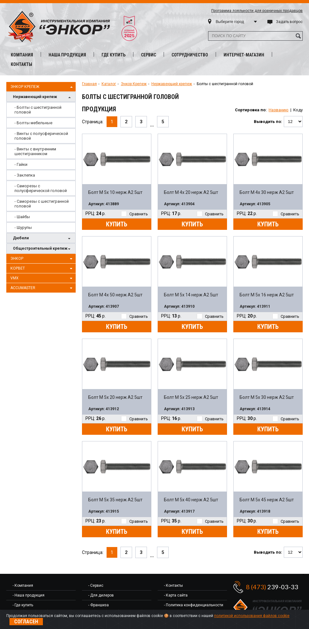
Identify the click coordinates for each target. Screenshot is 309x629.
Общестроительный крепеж (42, 249)
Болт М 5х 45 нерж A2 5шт (267, 499)
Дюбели (42, 238)
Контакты (21, 64)
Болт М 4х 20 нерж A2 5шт (191, 192)
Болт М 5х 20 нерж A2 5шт (115, 397)
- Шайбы (22, 216)
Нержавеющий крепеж (42, 97)
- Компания (23, 585)
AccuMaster (42, 288)
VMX (42, 278)
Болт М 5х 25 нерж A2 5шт (191, 397)
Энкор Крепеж (42, 87)
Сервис (148, 54)
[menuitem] (41, 109)
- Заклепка (25, 175)
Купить (116, 224)
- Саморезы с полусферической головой (41, 188)
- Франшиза (98, 605)
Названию (279, 110)
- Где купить (23, 605)
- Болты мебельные (33, 122)
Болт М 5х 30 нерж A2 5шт (267, 397)
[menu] (41, 167)
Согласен (26, 622)
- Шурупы (23, 227)
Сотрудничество (190, 54)
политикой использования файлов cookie (251, 616)
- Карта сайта (176, 595)
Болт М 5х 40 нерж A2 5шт (191, 499)
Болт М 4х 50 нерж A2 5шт (115, 294)
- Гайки (21, 164)
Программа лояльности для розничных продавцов (257, 11)
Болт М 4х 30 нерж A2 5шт (267, 192)
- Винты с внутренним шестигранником (35, 151)
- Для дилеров (101, 595)
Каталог (109, 84)
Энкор (42, 258)
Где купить (113, 54)
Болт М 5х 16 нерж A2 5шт (267, 294)
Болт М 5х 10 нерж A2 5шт (115, 192)
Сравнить (134, 214)
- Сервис (95, 585)
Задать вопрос (289, 22)
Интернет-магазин (244, 54)
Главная (89, 84)
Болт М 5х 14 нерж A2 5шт (191, 294)
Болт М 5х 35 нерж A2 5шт (115, 499)
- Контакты (173, 585)
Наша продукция (67, 54)
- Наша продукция (28, 595)
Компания (22, 54)
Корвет (42, 268)
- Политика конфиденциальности (193, 605)
